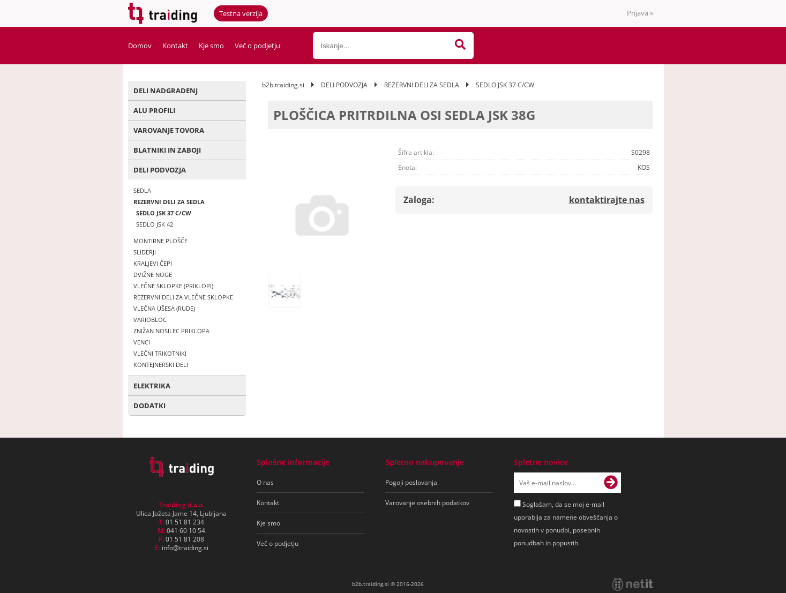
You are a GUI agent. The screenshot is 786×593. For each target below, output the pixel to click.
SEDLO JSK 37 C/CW (163, 213)
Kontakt (175, 45)
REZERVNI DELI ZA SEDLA (169, 202)
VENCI (141, 342)
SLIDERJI (144, 252)
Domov (140, 45)
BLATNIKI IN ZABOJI (167, 150)
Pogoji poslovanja (411, 482)
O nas (265, 482)
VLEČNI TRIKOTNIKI (159, 353)
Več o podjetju (257, 45)
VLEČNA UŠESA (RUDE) (164, 308)
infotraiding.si (185, 547)
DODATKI (149, 405)
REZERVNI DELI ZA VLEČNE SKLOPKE (183, 297)
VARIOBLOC (150, 320)
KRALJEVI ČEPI (152, 263)
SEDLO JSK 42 (154, 224)
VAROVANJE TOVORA (168, 130)
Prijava (640, 13)
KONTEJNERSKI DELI (160, 365)
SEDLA (142, 190)
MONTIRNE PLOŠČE (160, 241)
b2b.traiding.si (283, 84)
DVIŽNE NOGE (152, 275)
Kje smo (211, 45)
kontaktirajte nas (607, 200)
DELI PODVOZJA (159, 170)
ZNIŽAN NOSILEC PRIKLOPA (171, 331)
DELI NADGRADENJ (165, 90)
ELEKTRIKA (151, 386)
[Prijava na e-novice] (611, 482)
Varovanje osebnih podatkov (427, 502)
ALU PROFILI (154, 110)
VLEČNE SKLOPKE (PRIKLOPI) (173, 286)
